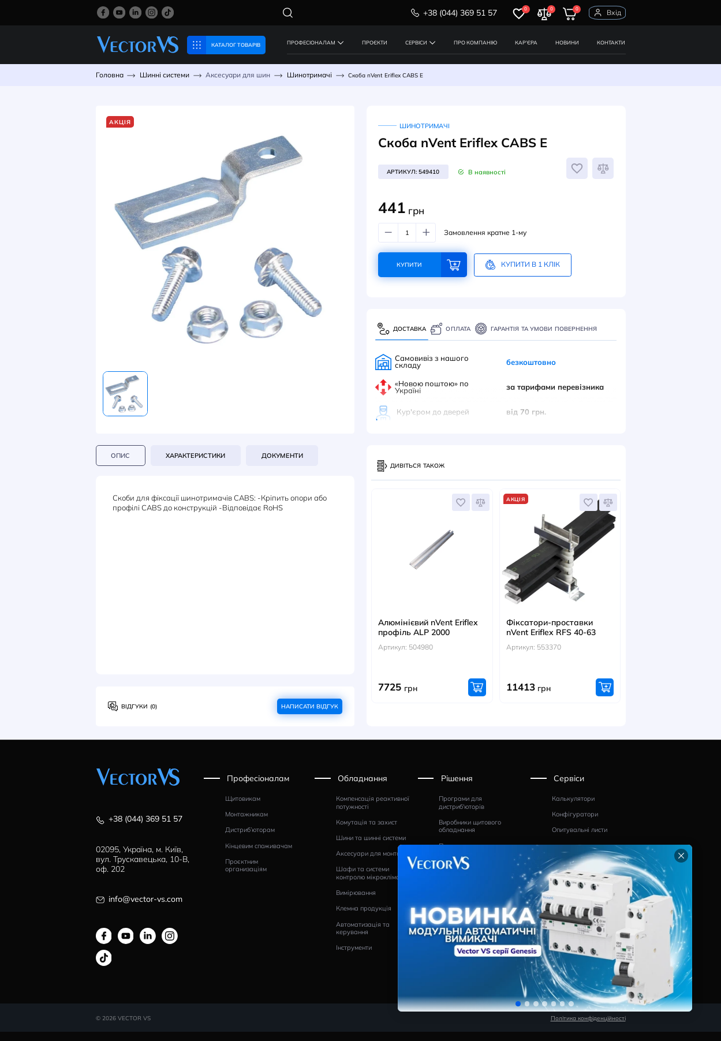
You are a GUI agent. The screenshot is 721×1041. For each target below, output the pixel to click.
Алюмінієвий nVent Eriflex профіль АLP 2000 (428, 637)
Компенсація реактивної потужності (372, 812)
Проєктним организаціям (246, 875)
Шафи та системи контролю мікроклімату (371, 882)
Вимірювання (356, 902)
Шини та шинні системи (371, 847)
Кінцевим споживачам (258, 855)
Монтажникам (246, 823)
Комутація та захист (366, 831)
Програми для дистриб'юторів (461, 812)
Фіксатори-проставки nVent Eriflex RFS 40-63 (551, 637)
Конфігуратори (575, 823)
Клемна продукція (363, 917)
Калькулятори (573, 808)
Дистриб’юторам (250, 839)
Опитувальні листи (579, 839)
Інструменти (354, 957)
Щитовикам (242, 808)
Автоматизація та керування (363, 937)
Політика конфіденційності (588, 1027)
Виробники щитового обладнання (470, 836)
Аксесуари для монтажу (372, 863)
